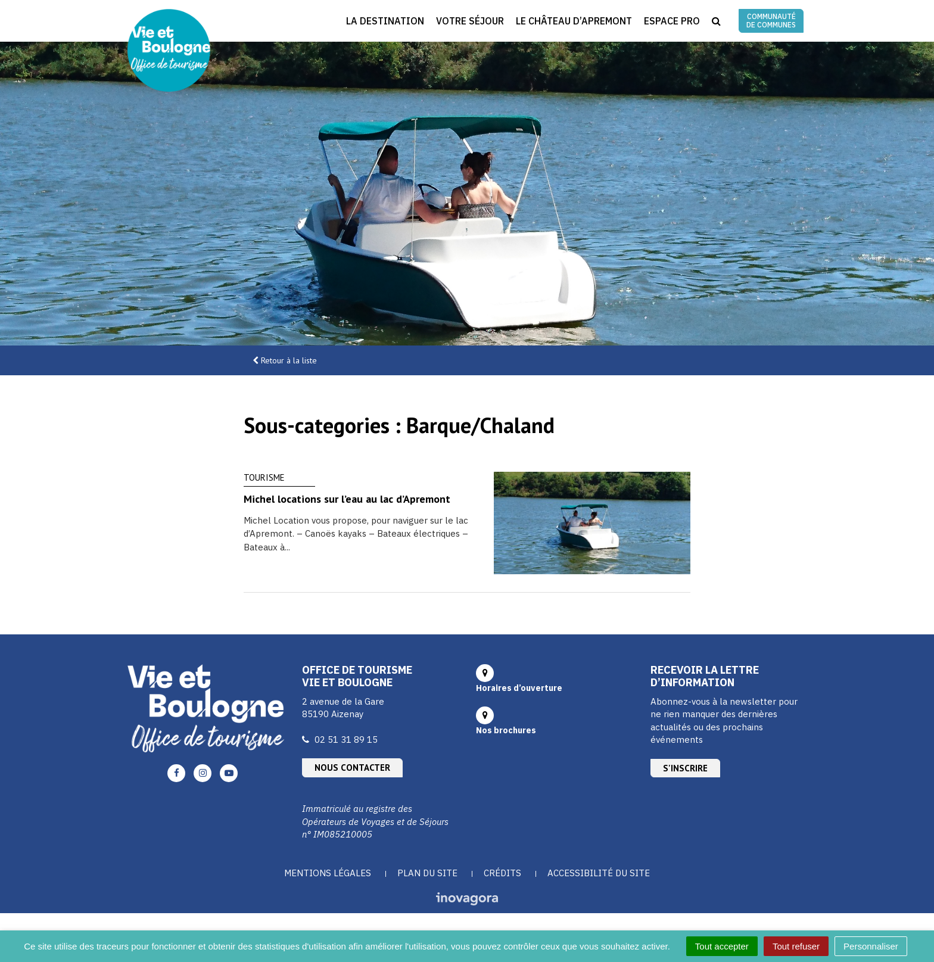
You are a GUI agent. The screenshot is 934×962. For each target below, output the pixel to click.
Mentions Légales (327, 873)
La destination (385, 21)
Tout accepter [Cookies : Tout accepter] (722, 946)
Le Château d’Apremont (574, 21)
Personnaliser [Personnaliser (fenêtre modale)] (870, 946)
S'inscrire (685, 768)
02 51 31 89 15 (346, 739)
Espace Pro (672, 21)
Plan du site (427, 873)
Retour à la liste (289, 360)
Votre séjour (470, 21)
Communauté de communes (771, 20)
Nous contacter (352, 767)
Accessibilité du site (598, 873)
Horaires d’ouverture (519, 688)
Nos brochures (506, 730)
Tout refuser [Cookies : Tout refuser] (796, 946)
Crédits (502, 873)
